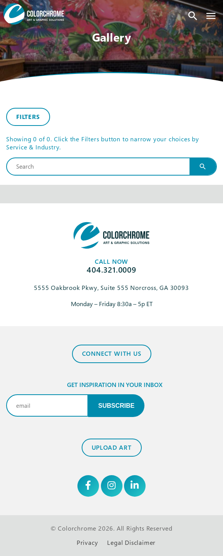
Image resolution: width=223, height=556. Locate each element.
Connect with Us (111, 353)
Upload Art (112, 447)
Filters (28, 116)
